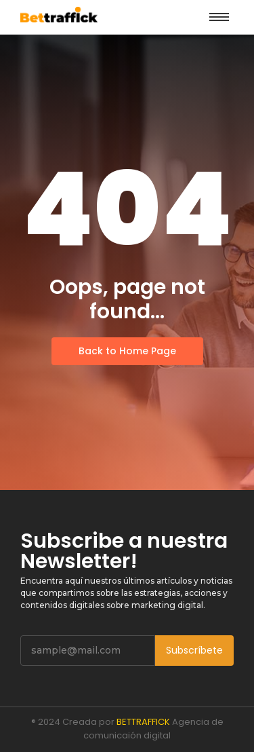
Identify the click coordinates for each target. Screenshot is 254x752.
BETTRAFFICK (143, 721)
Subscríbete (194, 650)
